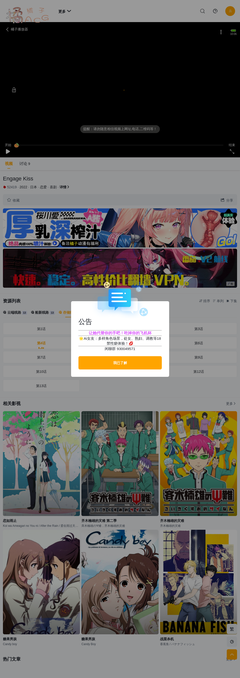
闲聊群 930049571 (120, 349)
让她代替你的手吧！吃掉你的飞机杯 (120, 333)
